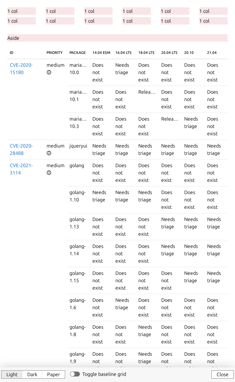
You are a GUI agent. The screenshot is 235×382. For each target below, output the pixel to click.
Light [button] (11, 374)
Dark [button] (32, 374)
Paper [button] (53, 374)
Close (223, 374)
